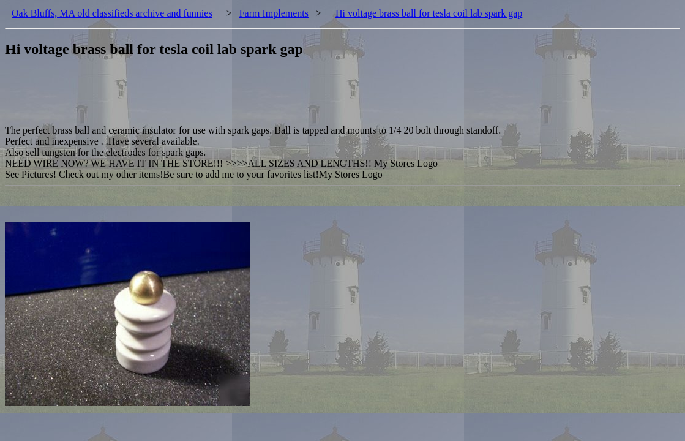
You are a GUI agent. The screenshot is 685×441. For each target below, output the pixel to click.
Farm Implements (274, 13)
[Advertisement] (228, 97)
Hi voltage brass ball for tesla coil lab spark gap (428, 13)
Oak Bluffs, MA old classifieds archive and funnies (112, 13)
